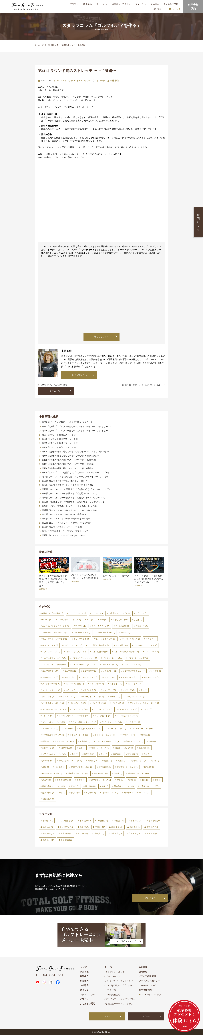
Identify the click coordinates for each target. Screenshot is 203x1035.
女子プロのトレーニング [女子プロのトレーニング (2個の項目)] (54, 754)
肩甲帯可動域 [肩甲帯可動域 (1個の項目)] (64, 780)
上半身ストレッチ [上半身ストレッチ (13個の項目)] (116, 729)
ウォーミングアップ (83, 80)
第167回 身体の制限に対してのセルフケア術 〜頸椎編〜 (69, 464)
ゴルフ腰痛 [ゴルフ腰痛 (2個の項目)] (70, 671)
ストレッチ (100, 80)
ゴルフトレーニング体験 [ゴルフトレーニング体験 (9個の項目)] (54, 664)
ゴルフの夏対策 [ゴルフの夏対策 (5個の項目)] (100, 652)
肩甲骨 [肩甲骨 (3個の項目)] (81, 780)
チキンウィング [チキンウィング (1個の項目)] (68, 696)
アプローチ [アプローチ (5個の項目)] (142, 626)
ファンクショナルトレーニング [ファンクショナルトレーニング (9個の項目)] (144, 703)
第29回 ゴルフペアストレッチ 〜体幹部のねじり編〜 (67, 523)
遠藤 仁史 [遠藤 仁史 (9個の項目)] (152, 833)
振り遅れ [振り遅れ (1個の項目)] (47, 761)
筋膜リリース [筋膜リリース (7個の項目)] (100, 773)
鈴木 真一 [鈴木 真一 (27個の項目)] (48, 840)
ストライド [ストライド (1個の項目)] (116, 684)
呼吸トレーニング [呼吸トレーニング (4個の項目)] (100, 748)
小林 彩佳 (114, 80)
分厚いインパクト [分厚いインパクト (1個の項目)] (134, 741)
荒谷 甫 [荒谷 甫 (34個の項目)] (83, 833)
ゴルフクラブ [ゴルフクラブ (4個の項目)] (152, 652)
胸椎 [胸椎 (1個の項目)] (132, 780)
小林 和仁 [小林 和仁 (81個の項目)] (136, 821)
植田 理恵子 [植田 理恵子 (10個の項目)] (66, 827)
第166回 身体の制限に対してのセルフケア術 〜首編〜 (67, 468)
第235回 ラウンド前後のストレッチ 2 (59, 443)
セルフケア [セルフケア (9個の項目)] (128, 690)
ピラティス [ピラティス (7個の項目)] (118, 703)
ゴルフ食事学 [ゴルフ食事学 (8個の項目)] (90, 671)
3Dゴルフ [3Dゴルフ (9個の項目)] (97, 613)
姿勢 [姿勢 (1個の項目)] (75, 754)
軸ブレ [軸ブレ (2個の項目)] (75, 793)
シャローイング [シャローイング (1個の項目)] (50, 677)
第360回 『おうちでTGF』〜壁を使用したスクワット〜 (68, 422)
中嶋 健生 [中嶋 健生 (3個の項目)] (102, 821)
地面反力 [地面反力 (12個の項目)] (144, 748)
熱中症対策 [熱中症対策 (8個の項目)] (105, 767)
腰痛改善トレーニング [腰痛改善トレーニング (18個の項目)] (53, 786)
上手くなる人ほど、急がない (116, 576)
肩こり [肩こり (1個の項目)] (46, 780)
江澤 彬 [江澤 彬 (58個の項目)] (100, 827)
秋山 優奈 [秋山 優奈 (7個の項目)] (66, 833)
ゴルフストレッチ (64, 80)
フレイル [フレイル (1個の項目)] (47, 716)
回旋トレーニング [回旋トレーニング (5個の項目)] (124, 748)
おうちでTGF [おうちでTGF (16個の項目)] (120, 620)
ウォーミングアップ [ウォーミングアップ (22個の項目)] (105, 639)
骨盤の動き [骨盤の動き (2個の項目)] (48, 799)
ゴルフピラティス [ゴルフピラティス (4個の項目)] (80, 664)
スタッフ (140, 4)
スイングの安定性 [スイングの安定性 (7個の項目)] (75, 684)
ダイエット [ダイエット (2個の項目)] (48, 696)
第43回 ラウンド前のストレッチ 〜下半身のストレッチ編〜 (70, 506)
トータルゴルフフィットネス (27, 9)
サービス (101, 4)
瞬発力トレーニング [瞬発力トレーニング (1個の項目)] (77, 773)
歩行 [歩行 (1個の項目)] (45, 767)
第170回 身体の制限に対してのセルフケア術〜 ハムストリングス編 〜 (75, 451)
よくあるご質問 (171, 4)
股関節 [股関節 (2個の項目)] (118, 773)
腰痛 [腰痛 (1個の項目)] (158, 780)
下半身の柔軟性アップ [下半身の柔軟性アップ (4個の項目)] (53, 735)
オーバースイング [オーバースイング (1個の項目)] (131, 639)
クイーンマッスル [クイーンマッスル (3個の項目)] (73, 645)
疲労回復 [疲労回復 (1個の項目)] (149, 767)
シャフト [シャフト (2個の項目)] (156, 671)
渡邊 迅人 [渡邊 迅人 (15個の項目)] (152, 827)
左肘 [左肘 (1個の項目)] (104, 754)
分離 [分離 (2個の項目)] (152, 741)
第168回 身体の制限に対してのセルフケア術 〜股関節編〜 (70, 460)
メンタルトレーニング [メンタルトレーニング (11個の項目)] (53, 722)
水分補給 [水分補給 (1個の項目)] (60, 767)
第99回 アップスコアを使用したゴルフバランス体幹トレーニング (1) (75, 477)
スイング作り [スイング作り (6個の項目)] (97, 684)
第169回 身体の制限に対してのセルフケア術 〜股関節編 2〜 (70, 456)
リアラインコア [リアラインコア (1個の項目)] (50, 729)
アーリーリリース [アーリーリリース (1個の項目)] (82, 632)
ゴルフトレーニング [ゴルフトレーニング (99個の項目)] (138, 658)
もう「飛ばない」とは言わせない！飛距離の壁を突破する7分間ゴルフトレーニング (148, 579)
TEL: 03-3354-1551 (49, 975)
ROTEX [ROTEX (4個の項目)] (46, 620)
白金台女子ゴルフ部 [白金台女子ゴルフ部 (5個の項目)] (52, 773)
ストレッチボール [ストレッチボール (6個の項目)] (51, 690)
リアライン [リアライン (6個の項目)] (134, 722)
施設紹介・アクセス (121, 4)
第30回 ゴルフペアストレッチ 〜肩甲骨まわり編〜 (66, 518)
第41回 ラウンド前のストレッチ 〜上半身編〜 (64, 514)
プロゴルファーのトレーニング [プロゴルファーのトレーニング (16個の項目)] (74, 716)
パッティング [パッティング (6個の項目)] (99, 703)
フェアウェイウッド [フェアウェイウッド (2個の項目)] (103, 709)
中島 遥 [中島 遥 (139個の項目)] (85, 821)
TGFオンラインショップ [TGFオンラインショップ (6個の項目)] (69, 620)
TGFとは (74, 4)
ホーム (37, 45)
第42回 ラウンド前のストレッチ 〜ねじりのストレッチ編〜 (70, 510)
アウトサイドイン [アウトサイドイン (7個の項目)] (100, 626)
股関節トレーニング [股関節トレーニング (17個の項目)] (138, 773)
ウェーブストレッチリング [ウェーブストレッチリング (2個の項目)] (54, 639)
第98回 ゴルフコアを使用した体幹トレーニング (64, 481)
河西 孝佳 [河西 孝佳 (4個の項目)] (134, 827)
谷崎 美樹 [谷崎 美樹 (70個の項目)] (116, 833)
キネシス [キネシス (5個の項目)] (151, 639)
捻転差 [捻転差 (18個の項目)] (92, 761)
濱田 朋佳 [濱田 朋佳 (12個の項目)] (48, 833)
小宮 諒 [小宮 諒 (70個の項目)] (119, 821)
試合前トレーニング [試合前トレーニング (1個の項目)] (124, 786)
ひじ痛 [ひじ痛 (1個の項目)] (138, 620)
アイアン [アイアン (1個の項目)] (80, 626)
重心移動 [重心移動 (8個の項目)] (91, 793)
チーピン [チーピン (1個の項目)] (115, 696)
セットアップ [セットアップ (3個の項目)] (109, 690)
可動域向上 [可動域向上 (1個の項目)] (66, 748)
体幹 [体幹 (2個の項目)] (45, 741)
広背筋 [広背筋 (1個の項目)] (117, 754)
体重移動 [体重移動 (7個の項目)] (85, 741)
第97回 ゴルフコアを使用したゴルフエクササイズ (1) (67, 485)
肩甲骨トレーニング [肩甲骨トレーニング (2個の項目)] (101, 780)
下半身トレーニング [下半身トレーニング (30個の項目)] (105, 735)
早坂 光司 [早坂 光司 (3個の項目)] (48, 827)
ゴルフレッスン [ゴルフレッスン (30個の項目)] (132, 664)
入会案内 (155, 4)
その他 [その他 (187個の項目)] (48, 821)
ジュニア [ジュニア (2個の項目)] (109, 677)
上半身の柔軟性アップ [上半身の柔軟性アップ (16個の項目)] (90, 729)
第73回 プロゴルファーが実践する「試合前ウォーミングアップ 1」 (74, 502)
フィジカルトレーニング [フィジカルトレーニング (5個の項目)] (54, 709)
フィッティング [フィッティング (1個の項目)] (79, 709)
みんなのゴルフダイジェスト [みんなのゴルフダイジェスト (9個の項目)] (55, 626)
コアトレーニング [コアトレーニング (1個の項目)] (51, 652)
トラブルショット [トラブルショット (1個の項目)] (135, 696)
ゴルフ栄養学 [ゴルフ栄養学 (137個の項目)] (50, 671)
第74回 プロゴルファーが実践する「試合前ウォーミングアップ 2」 (74, 497)
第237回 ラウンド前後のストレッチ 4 (59, 435)
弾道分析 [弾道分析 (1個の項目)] (133, 754)
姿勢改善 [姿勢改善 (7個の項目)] (89, 754)
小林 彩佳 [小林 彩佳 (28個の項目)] (154, 821)
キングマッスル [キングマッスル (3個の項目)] (50, 645)
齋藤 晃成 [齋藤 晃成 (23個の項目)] (67, 840)
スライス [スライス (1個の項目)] (71, 690)
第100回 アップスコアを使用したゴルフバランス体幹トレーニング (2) (75, 472)
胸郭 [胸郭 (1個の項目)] (145, 780)
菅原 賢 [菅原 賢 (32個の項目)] (99, 833)
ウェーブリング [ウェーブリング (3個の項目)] (81, 639)
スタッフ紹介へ (79, 375)
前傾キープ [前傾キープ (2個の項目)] (48, 748)
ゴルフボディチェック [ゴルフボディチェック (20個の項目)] (106, 664)
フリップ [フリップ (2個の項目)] (148, 709)
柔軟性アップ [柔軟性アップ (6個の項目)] (139, 761)
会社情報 (158, 9)
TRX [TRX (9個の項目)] (90, 620)
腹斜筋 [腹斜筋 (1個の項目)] (75, 786)
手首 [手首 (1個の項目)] (147, 754)
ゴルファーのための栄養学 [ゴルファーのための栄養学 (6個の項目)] (126, 652)
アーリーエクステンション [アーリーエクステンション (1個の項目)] (54, 632)
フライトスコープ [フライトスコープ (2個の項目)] (128, 709)
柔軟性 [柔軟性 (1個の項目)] (122, 761)
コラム (44, 45)
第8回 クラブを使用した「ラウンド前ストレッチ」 (66, 531)
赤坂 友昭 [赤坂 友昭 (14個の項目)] (134, 833)
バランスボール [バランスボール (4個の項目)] (78, 703)
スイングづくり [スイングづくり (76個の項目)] (129, 677)
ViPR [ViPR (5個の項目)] (103, 620)
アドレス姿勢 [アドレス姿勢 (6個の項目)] (123, 626)
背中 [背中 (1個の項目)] (120, 780)
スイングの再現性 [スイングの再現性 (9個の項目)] (51, 684)
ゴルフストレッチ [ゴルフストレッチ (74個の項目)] (112, 658)
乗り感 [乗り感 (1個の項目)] (145, 735)
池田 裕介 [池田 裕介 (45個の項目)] (117, 827)
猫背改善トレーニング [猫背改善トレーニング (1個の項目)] (127, 767)
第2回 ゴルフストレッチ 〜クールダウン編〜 (63, 535)
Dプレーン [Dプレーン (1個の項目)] (141, 613)
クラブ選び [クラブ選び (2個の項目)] (122, 645)
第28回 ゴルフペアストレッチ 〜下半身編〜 (63, 527)
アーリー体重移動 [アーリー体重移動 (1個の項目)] (106, 632)
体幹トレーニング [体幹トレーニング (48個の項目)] (64, 741)
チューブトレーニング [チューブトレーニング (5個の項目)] (93, 696)
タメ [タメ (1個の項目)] (144, 690)
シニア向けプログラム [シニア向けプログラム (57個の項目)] (134, 671)
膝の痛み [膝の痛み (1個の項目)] (90, 786)
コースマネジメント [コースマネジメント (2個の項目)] (76, 652)
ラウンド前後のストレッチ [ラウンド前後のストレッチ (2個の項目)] (83, 722)
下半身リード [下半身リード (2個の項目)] (128, 735)
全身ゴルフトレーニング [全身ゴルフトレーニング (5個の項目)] (107, 741)
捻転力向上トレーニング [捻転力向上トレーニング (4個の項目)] (70, 761)
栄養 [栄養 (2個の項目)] (155, 761)
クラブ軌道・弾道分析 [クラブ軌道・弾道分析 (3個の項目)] (98, 645)
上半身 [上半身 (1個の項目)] (68, 729)
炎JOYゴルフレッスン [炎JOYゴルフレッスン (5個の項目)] (81, 767)
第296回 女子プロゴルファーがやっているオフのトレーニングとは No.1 (76, 430)
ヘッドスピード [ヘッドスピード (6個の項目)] (102, 716)
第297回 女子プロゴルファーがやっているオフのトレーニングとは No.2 (76, 426)
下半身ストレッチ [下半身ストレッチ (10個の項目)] (79, 735)
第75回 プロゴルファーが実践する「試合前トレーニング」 (70, 493)
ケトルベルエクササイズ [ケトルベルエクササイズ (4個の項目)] (145, 645)
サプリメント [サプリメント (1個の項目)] (110, 671)
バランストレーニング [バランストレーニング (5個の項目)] (53, 703)
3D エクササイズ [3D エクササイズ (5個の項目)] (77, 613)
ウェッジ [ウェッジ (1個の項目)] (126, 632)
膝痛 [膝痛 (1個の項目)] (105, 786)
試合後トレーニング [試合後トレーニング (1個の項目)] (149, 786)
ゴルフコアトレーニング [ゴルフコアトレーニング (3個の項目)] (54, 658)
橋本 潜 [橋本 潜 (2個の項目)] (84, 827)
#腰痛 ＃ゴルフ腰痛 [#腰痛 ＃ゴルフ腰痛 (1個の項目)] (52, 613)
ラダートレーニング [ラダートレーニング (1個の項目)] (112, 722)
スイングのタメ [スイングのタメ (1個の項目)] (151, 677)
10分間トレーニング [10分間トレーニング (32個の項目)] (119, 613)
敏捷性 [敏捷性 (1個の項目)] (107, 761)
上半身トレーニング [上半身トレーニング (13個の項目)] (142, 729)
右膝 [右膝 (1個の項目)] (82, 748)
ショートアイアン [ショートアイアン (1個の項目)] (89, 677)
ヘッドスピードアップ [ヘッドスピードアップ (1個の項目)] (127, 716)
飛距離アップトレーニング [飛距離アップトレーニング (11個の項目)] (137, 793)
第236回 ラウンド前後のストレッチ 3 (59, 439)
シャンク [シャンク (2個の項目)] (69, 677)
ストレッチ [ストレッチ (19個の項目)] (134, 684)
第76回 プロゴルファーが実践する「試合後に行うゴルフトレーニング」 (76, 489)
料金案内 (87, 4)
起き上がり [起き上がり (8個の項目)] (48, 793)
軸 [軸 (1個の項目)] (62, 793)
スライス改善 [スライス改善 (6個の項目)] (89, 690)
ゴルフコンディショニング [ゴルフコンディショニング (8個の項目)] (84, 658)
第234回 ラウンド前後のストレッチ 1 (59, 447)
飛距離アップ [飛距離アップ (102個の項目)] (110, 793)
